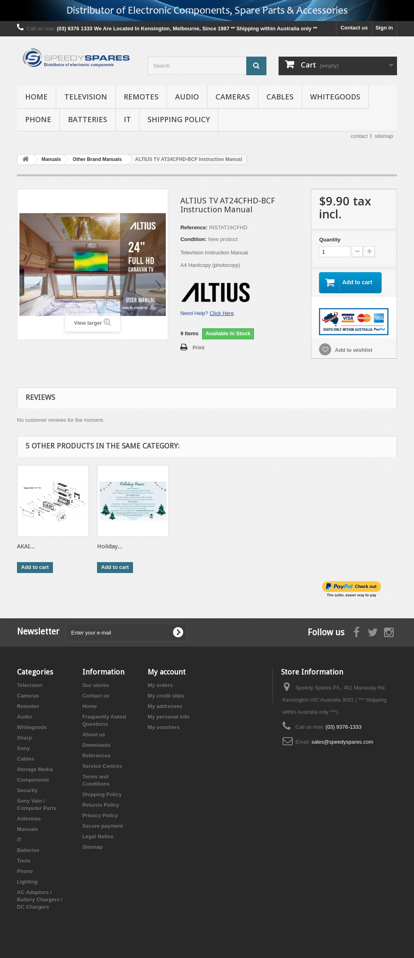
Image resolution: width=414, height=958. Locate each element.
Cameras (232, 97)
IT (127, 119)
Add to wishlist (353, 350)
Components (33, 780)
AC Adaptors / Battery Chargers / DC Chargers (40, 899)
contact (359, 136)
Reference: (193, 227)
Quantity (329, 240)
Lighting (27, 882)
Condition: (193, 239)
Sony (23, 748)
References (96, 756)
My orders (160, 685)
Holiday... (350, 546)
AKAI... (266, 546)
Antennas (29, 819)
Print (198, 348)
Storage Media (35, 769)
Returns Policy (100, 805)
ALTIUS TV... (193, 546)
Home (36, 97)
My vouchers (164, 727)
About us (93, 735)
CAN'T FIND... (36, 546)
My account (167, 672)
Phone (38, 119)
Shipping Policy (179, 119)
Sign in (384, 28)
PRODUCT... (113, 546)
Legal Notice (98, 836)
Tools (24, 861)
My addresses (165, 706)
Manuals (27, 829)
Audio (187, 97)
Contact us (354, 28)
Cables (280, 97)
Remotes (141, 97)
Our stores (95, 685)
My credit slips (166, 696)
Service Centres (102, 766)
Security (27, 790)
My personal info (168, 717)
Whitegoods (335, 97)
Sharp (24, 738)
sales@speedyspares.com (342, 742)
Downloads (96, 745)
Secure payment (102, 826)
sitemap (383, 136)
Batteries (87, 119)
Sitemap (92, 847)
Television (85, 97)
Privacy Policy (100, 815)
